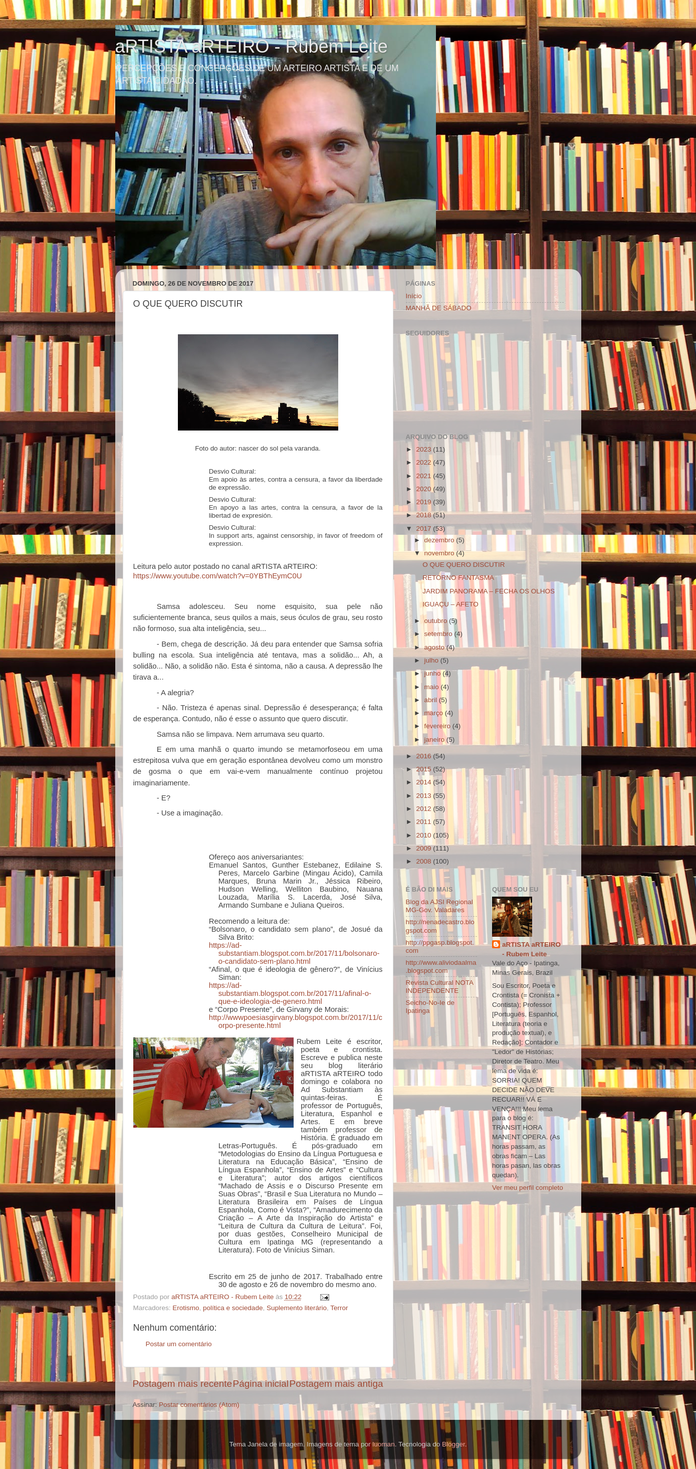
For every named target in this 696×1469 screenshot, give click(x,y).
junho (433, 673)
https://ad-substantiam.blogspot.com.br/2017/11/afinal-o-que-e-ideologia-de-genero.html (290, 993)
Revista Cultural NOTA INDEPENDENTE (440, 986)
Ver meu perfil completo (527, 1187)
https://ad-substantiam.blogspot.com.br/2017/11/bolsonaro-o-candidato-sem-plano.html (294, 953)
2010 (424, 835)
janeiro (435, 739)
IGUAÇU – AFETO (450, 604)
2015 (424, 769)
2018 (424, 515)
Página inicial (261, 1383)
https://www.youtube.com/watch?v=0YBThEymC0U (217, 576)
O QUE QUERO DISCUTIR (463, 564)
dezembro (440, 540)
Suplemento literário (297, 1308)
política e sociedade (233, 1308)
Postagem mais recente (182, 1383)
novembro (440, 553)
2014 (424, 782)
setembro (439, 634)
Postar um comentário (179, 1344)
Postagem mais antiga (336, 1383)
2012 (424, 808)
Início (414, 296)
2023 (424, 449)
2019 (424, 502)
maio (432, 687)
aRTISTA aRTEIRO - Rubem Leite (251, 46)
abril (431, 700)
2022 (424, 462)
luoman (383, 1444)
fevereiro (438, 726)
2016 (424, 756)
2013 (424, 795)
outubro (436, 620)
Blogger (453, 1444)
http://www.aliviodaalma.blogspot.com (441, 966)
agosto (435, 647)
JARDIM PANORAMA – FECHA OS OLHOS (488, 591)
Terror (339, 1308)
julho (432, 660)
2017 (424, 528)
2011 (424, 821)
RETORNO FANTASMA (458, 577)
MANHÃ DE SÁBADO (439, 308)
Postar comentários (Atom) (199, 1404)
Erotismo (185, 1308)
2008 (424, 861)
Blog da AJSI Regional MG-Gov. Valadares (439, 906)
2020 (424, 489)
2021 (424, 476)
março (434, 713)
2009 (424, 848)
